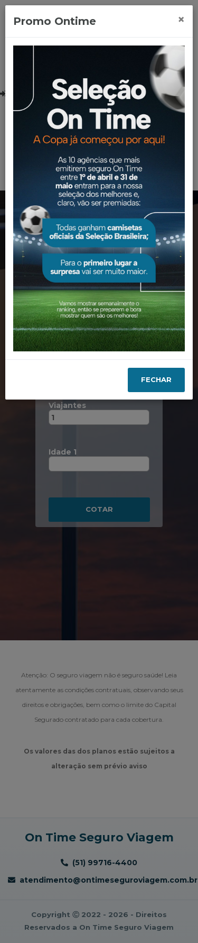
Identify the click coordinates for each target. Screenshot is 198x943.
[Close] (181, 19)
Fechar (156, 379)
